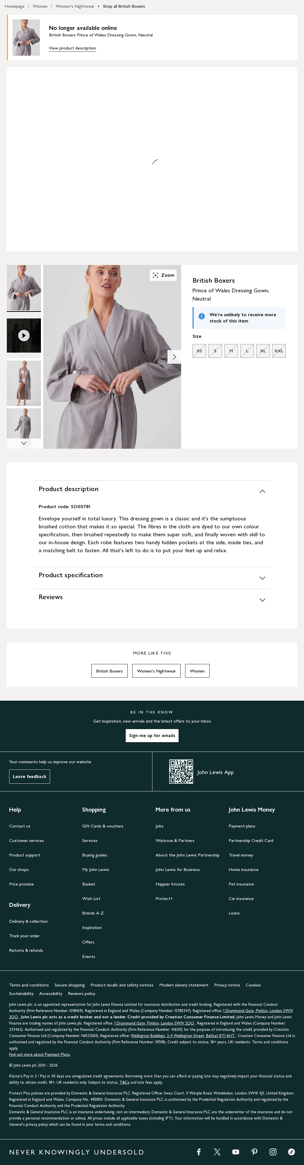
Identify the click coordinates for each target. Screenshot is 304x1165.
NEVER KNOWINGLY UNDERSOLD (77, 1152)
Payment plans (242, 826)
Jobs (160, 826)
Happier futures (170, 884)
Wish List (91, 898)
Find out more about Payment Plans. (40, 1054)
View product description (72, 48)
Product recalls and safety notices (122, 985)
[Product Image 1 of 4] (24, 288)
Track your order (24, 935)
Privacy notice (227, 985)
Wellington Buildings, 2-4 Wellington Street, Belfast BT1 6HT (183, 1035)
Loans (234, 913)
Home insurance (243, 869)
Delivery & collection (28, 921)
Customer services (26, 840)
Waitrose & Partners (175, 840)
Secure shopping (70, 985)
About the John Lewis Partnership (188, 855)
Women (40, 6)
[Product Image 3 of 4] (24, 383)
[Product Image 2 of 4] (24, 335)
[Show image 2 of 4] (174, 357)
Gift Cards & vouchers (102, 826)
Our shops (19, 869)
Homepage (14, 6)
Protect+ (164, 898)
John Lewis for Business (178, 869)
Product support (24, 855)
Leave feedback (29, 776)
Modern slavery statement (183, 985)
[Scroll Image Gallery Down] (24, 443)
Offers (88, 942)
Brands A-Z (93, 913)
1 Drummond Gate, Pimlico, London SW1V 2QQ (154, 1023)
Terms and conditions (29, 985)
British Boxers (109, 671)
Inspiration (92, 927)
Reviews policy (81, 993)
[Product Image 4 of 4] (24, 431)
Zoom (163, 275)
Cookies (253, 985)
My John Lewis (95, 869)
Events (88, 956)
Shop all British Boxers (124, 6)
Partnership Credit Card (251, 840)
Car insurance (241, 898)
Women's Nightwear (75, 6)
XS (197, 352)
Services (90, 840)
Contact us (19, 826)
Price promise (21, 884)
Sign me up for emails (152, 735)
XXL (278, 352)
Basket (88, 884)
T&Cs (124, 1082)
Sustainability (21, 993)
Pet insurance (241, 884)
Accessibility (50, 993)
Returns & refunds (26, 950)
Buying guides (94, 855)
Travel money (241, 855)
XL (261, 352)
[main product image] (31, 37)
